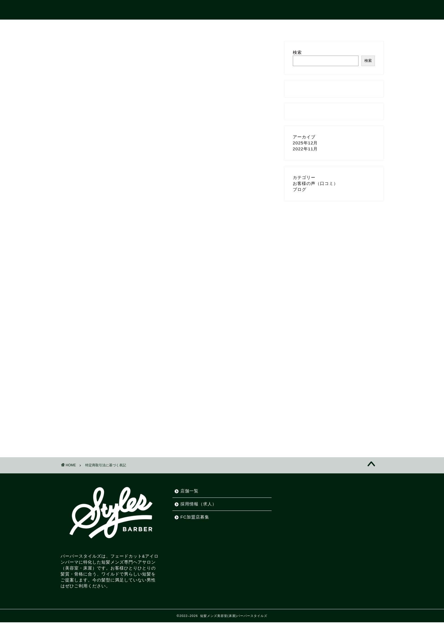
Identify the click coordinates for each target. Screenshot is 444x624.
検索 (297, 52)
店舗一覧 (198, 26)
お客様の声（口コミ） (315, 183)
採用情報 (230, 26)
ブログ (299, 189)
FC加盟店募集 (268, 26)
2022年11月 (305, 148)
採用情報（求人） (198, 503)
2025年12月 (305, 142)
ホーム (168, 26)
